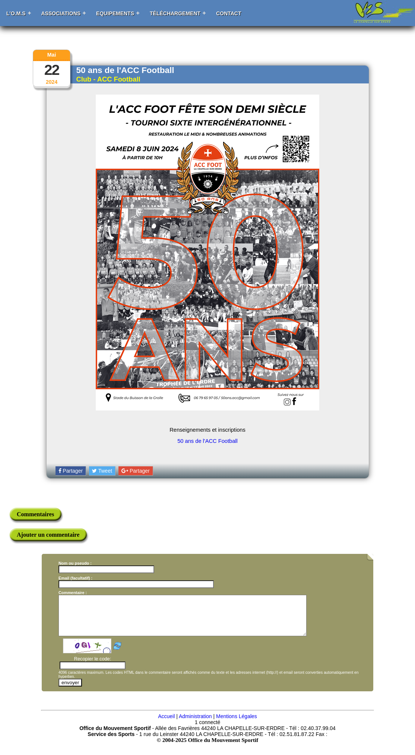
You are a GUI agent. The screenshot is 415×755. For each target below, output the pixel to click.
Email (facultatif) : (75, 578)
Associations (61, 13)
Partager (70, 471)
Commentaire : (72, 592)
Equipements (115, 13)
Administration (195, 724)
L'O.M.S (16, 13)
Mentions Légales (236, 724)
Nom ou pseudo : (75, 563)
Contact (228, 13)
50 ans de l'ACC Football (207, 441)
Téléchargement (175, 13)
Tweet (102, 471)
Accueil (166, 724)
